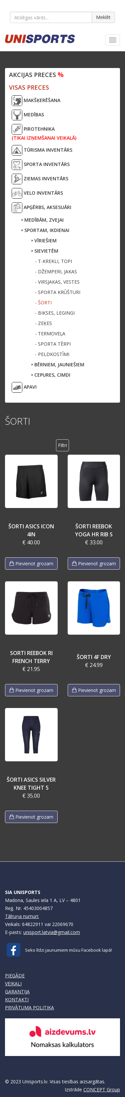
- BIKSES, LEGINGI (55, 313)
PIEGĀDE (15, 975)
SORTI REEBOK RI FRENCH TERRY (31, 657)
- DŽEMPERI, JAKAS (56, 271)
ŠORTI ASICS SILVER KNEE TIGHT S (31, 783)
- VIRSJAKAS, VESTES (57, 282)
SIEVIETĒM (45, 251)
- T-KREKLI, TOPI (53, 261)
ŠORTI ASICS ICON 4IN (31, 530)
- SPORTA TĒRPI (53, 344)
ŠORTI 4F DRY (94, 657)
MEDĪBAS (28, 115)
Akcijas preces (36, 74)
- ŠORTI (43, 302)
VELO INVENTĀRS (37, 193)
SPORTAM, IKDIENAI (45, 230)
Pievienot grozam (31, 563)
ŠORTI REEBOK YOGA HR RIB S (94, 530)
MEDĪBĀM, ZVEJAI (43, 220)
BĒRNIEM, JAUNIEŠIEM (58, 364)
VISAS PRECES (29, 87)
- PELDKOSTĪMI (52, 354)
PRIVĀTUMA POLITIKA (29, 1007)
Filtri (62, 445)
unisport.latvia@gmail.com (51, 932)
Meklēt (103, 17)
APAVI (24, 387)
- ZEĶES (43, 323)
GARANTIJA (17, 991)
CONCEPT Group (101, 1089)
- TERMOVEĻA (50, 333)
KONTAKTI (17, 999)
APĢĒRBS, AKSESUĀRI (41, 207)
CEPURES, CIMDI (51, 375)
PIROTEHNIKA (44, 132)
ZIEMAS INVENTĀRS (40, 179)
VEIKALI (13, 983)
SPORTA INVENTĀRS (41, 164)
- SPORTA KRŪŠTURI (57, 292)
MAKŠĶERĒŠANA (36, 100)
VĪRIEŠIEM (44, 240)
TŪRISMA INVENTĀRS (42, 150)
